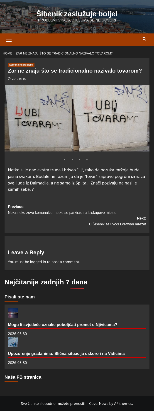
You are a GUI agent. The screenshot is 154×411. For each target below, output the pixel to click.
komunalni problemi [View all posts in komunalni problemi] (21, 64)
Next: (77, 221)
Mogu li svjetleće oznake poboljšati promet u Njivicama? (62, 324)
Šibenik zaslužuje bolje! (77, 14)
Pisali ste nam (20, 296)
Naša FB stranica (23, 377)
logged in (38, 261)
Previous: (77, 210)
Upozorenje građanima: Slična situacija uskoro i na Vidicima (66, 353)
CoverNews (98, 403)
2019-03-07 (19, 79)
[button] (9, 39)
